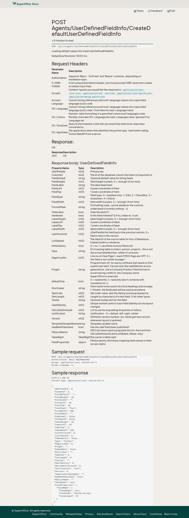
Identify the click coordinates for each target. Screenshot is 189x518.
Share (139, 10)
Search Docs (123, 514)
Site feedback (105, 514)
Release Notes (74, 514)
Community (56, 514)
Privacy (89, 514)
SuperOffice (39, 514)
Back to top (170, 514)
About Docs (140, 514)
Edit (171, 10)
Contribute (156, 514)
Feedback (155, 10)
